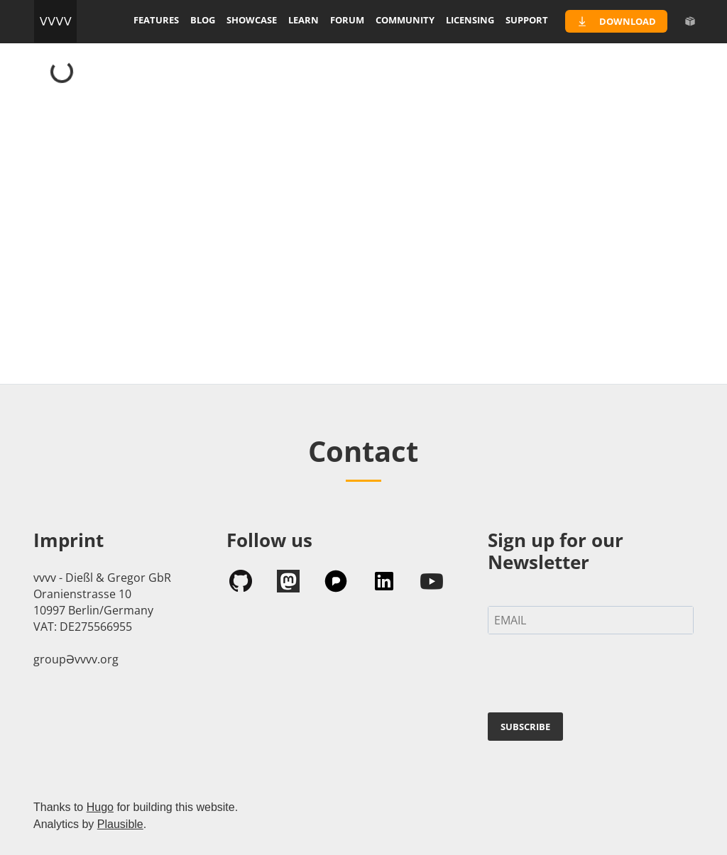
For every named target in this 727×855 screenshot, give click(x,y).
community (405, 19)
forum (347, 19)
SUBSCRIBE (525, 726)
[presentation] (596, 676)
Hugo (100, 807)
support (526, 19)
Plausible (120, 824)
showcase (251, 19)
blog (202, 19)
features (156, 19)
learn (303, 19)
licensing (470, 19)
